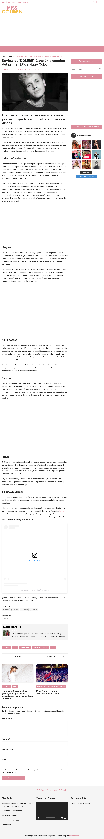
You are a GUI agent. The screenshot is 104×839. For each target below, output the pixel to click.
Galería (25, 2)
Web (4, 759)
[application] (52, 811)
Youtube (63, 790)
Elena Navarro (9, 69)
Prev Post (18, 657)
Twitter (40, 790)
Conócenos (6, 825)
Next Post (51, 657)
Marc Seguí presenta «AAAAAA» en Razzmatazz (49, 692)
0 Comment (35, 69)
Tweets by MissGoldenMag (81, 803)
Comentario (7, 718)
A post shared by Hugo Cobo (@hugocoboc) (35, 590)
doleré (6, 647)
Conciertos (41, 687)
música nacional (40, 647)
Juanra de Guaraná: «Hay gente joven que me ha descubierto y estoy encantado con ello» (17, 695)
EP (15, 647)
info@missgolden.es (10, 815)
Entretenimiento (52, 687)
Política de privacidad (10, 820)
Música (15, 687)
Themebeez (74, 836)
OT (53, 647)
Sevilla (61, 511)
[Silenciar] (62, 818)
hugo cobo (25, 647)
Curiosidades (16, 2)
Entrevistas (6, 2)
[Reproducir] (39, 818)
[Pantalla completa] (65, 818)
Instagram (51, 790)
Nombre (6, 739)
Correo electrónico (10, 749)
